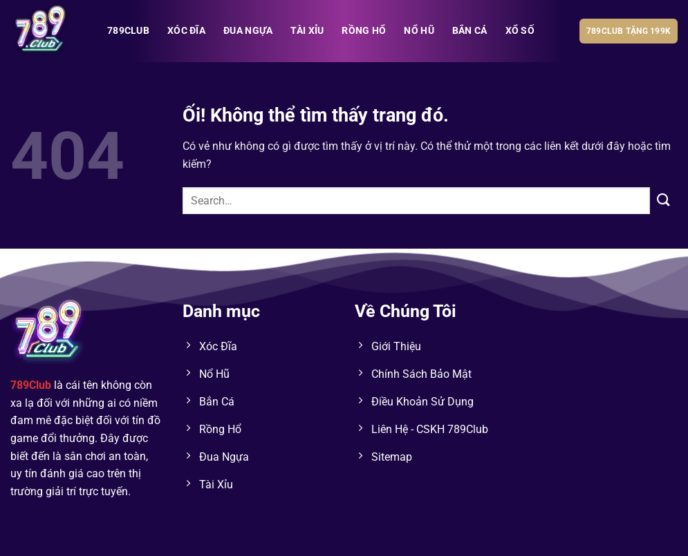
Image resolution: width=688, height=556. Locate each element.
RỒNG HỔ (364, 31)
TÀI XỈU (307, 31)
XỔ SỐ (519, 31)
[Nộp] (664, 200)
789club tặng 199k (628, 31)
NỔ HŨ (419, 31)
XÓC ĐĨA (186, 31)
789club (128, 31)
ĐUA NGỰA (247, 31)
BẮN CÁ (469, 31)
